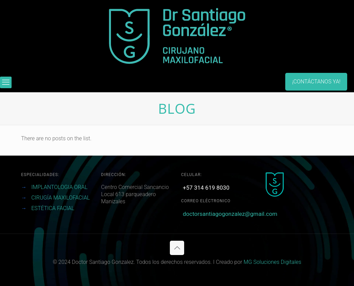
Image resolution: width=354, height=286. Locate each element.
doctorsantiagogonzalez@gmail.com (230, 213)
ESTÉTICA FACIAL (52, 208)
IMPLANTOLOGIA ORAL (59, 187)
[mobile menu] (6, 82)
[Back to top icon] (177, 248)
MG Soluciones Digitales (272, 262)
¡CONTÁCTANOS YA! (316, 81)
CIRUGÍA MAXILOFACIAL (60, 197)
